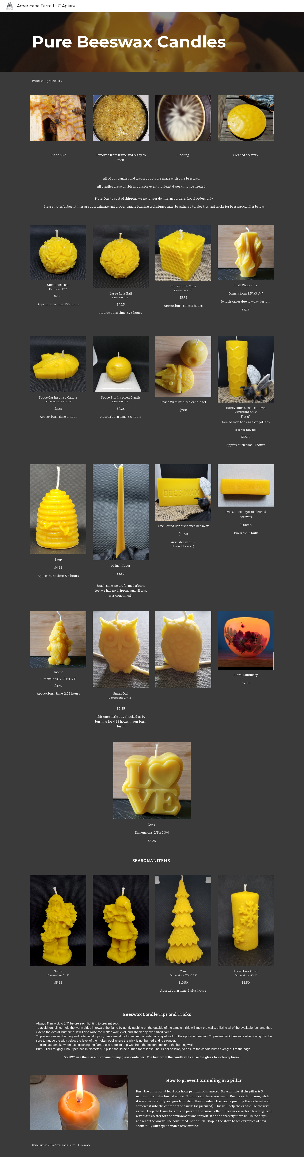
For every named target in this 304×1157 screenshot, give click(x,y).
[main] (152, 42)
